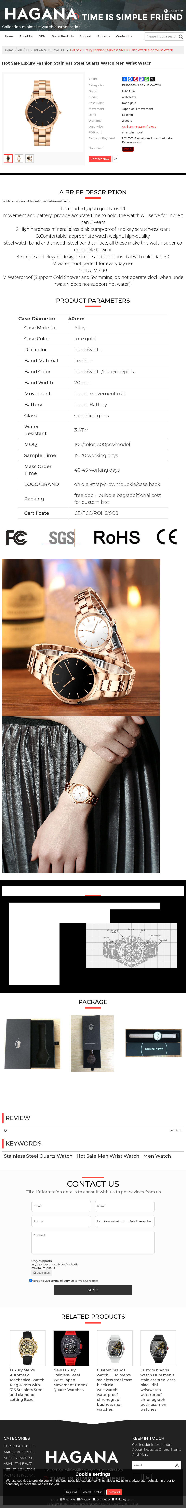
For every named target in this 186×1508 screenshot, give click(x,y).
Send (93, 1290)
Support (85, 36)
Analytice (84, 1499)
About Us (26, 36)
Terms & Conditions (86, 1280)
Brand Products (63, 36)
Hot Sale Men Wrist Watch (107, 1156)
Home (9, 36)
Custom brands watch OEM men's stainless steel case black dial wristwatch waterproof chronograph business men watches (114, 1390)
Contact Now (100, 159)
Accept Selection (92, 1492)
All (20, 50)
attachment (41, 1272)
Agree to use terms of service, (63, 1281)
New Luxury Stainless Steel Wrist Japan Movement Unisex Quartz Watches (70, 1380)
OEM (42, 36)
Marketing (119, 1499)
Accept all (114, 1492)
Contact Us (124, 36)
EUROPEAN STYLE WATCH (45, 50)
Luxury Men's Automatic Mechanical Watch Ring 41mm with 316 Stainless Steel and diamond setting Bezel (27, 1385)
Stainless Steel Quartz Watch (38, 1156)
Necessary (67, 1499)
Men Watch (157, 1156)
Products (103, 36)
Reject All (71, 1492)
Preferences (101, 1499)
